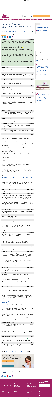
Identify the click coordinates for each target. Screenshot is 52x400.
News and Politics (5, 387)
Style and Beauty (17, 387)
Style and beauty (40, 93)
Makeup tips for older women (43, 95)
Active (3, 26)
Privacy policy (29, 392)
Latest (38, 64)
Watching (11, 26)
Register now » (8, 361)
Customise (24, 31)
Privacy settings (30, 393)
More (50, 19)
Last (15, 31)
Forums (2, 19)
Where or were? (40, 28)
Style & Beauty (31, 19)
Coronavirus (4, 29)
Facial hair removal (41, 97)
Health (17, 19)
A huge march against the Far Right (44, 25)
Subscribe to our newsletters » (45, 385)
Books (15, 391)
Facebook (41, 391)
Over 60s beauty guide (41, 98)
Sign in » (40, 16)
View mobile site (26, 398)
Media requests (30, 391)
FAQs (30, 26)
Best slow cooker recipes (42, 68)
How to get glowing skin (42, 74)
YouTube (41, 395)
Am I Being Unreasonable (7, 385)
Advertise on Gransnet (31, 386)
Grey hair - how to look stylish (43, 94)
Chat (3, 386)
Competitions (44, 19)
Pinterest (41, 393)
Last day (26, 26)
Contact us (29, 385)
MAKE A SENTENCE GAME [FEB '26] (44, 30)
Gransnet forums (11, 24)
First (7, 31)
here (37, 60)
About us (28, 387)
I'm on (6, 26)
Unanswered (16, 26)
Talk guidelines (30, 390)
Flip (21, 31)
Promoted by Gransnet (44, 67)
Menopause (23, 19)
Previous (10, 31)
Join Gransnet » (47, 16)
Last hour (22, 26)
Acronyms (4, 27)
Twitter (41, 392)
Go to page (28, 31)
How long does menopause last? (43, 75)
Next (13, 31)
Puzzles (35, 16)
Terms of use (29, 394)
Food (37, 19)
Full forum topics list (6, 392)
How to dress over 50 (41, 100)
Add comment (29, 39)
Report (33, 39)
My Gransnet (17, 385)
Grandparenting (10, 19)
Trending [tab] (37, 23)
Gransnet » (8, 365)
